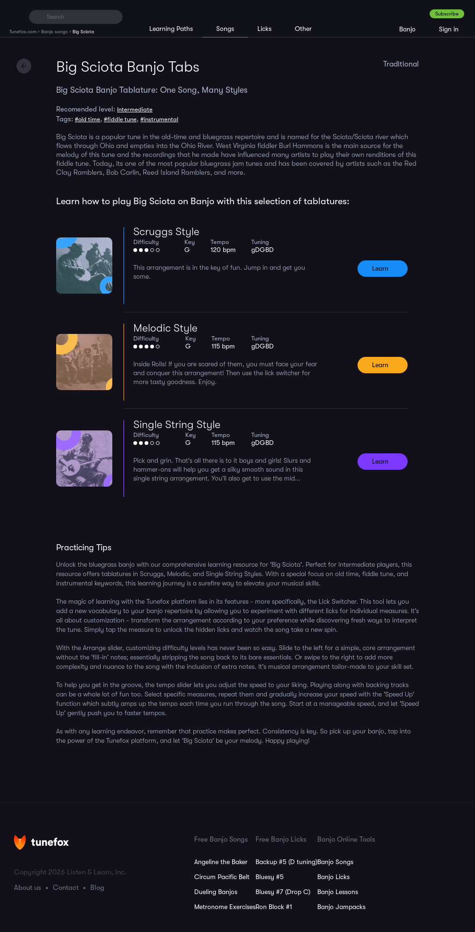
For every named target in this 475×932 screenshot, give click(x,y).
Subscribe (447, 14)
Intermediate (135, 109)
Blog (97, 887)
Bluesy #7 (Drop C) (283, 891)
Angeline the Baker (221, 861)
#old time (87, 119)
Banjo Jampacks (341, 906)
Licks (264, 28)
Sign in (449, 29)
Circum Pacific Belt (221, 876)
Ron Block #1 (274, 906)
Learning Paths (171, 28)
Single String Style (176, 424)
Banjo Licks (333, 876)
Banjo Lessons (337, 891)
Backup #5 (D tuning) (286, 861)
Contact (66, 887)
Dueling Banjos (215, 891)
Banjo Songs (335, 861)
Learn (380, 268)
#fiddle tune (120, 119)
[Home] (15, 16)
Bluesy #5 (270, 876)
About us (27, 887)
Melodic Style (165, 328)
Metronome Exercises (225, 906)
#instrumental (159, 119)
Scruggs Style (166, 231)
